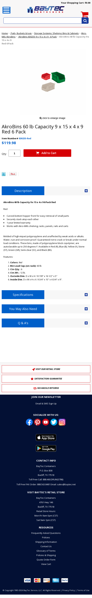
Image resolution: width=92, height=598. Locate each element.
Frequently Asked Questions (46, 533)
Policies (46, 537)
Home (5, 33)
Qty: (4, 153)
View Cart (46, 564)
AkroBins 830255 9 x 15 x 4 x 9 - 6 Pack (37, 36)
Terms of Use (83, 590)
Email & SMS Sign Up (46, 403)
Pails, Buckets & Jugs (21, 33)
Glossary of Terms (46, 550)
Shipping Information (46, 541)
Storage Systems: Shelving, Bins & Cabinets (56, 33)
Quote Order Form (46, 559)
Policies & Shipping (46, 555)
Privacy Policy (68, 590)
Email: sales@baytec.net (63, 484)
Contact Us (46, 546)
